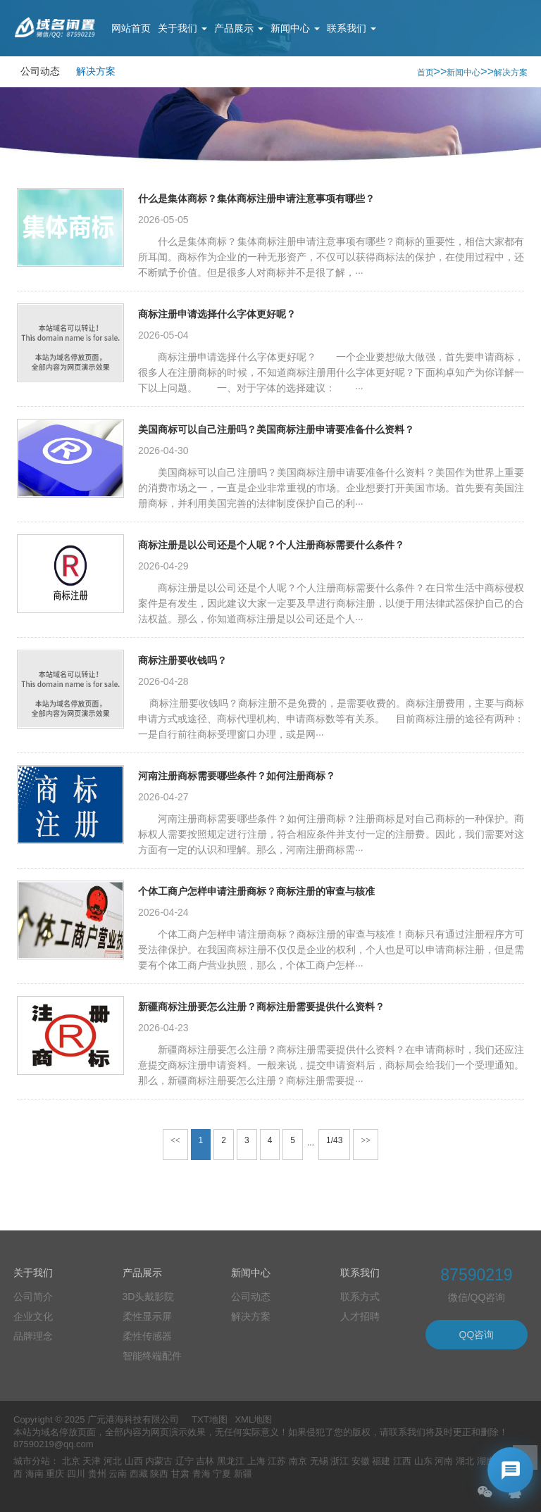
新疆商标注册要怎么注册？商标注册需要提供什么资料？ (261, 1006)
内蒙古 (159, 1461)
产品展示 (238, 28)
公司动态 (40, 71)
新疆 (243, 1473)
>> (366, 1140)
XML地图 (253, 1419)
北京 (71, 1461)
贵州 (97, 1473)
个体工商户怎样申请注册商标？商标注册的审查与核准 (256, 891)
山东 (423, 1461)
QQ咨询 (477, 1334)
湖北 (465, 1461)
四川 (76, 1473)
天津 (91, 1461)
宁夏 (222, 1473)
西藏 (139, 1473)
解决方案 (96, 71)
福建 (381, 1461)
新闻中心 (295, 28)
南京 (298, 1461)
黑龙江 (230, 1461)
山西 (134, 1461)
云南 (117, 1473)
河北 (113, 1461)
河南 (444, 1461)
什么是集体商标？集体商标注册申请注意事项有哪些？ (256, 198)
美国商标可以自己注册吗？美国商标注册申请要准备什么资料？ (276, 429)
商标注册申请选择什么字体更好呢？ (217, 314)
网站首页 (131, 28)
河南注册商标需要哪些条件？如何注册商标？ (236, 775)
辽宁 (184, 1461)
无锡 (319, 1461)
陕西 (159, 1473)
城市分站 (31, 1461)
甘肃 (180, 1473)
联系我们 (351, 28)
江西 (402, 1461)
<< (175, 1140)
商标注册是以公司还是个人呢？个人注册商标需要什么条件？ (271, 544)
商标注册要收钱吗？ (182, 660)
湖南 (486, 1461)
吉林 (205, 1461)
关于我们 (182, 28)
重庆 (55, 1473)
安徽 (361, 1461)
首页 (425, 72)
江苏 (277, 1461)
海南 (34, 1473)
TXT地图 (210, 1419)
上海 (256, 1461)
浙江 (339, 1461)
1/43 (334, 1140)
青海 (201, 1473)
